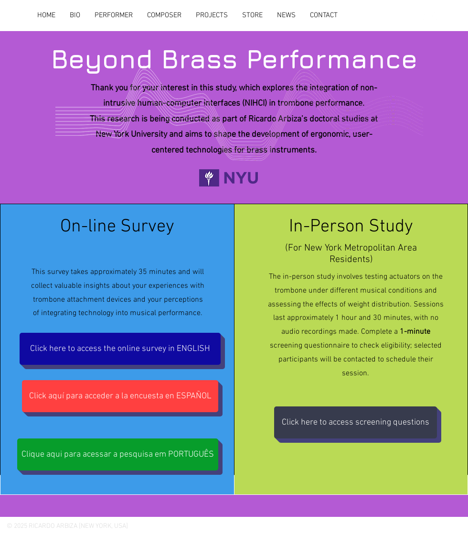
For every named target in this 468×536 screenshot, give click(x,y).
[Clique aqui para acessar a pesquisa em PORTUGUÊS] (117, 454)
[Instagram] (422, 15)
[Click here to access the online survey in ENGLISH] (120, 349)
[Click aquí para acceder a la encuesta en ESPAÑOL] (120, 396)
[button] (212, 15)
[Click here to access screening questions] (355, 422)
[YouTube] (449, 15)
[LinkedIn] (436, 15)
